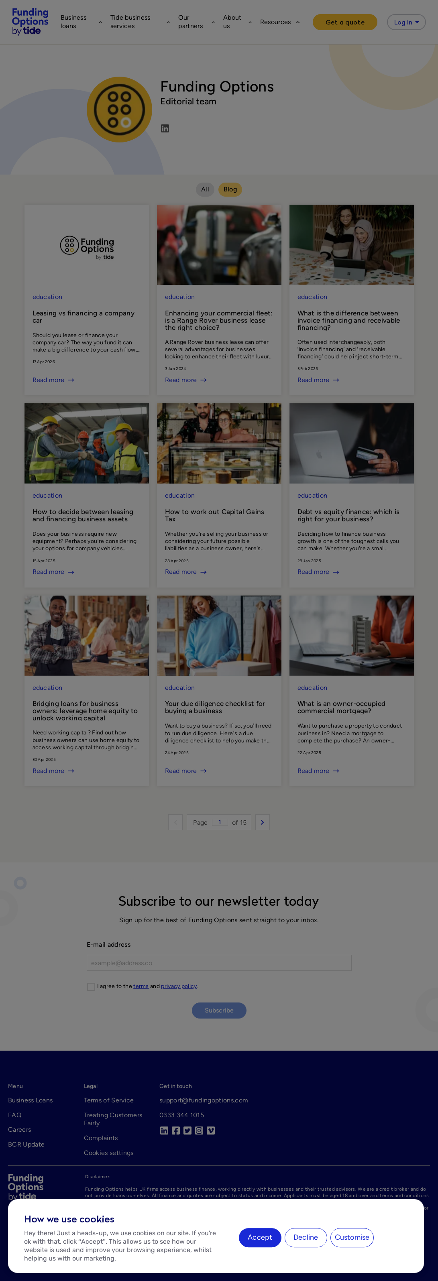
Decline (305, 1237)
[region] (216, 1236)
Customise (352, 1237)
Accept (260, 1237)
